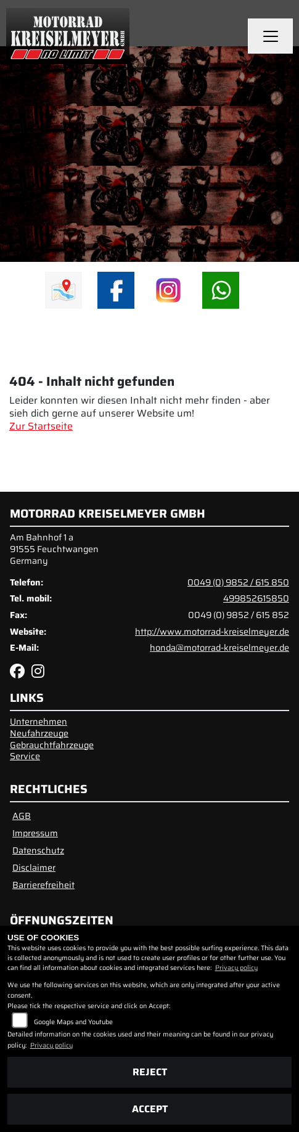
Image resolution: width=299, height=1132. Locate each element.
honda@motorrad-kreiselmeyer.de (219, 647)
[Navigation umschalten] (270, 36)
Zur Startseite (41, 426)
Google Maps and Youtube (73, 1022)
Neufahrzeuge (39, 733)
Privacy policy (236, 968)
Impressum (35, 833)
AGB (21, 816)
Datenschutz (38, 850)
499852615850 (256, 598)
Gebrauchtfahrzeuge (52, 745)
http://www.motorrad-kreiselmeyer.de (212, 631)
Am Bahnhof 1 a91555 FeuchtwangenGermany (54, 549)
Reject (150, 1072)
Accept (150, 1109)
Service (25, 756)
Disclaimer (33, 867)
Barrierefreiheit (43, 885)
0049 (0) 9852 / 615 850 (238, 582)
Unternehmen (38, 721)
